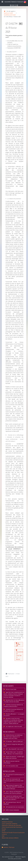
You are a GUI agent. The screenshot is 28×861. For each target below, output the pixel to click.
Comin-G (4, 834)
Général (5, 847)
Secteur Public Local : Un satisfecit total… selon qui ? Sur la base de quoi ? (13, 752)
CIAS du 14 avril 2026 (10, 689)
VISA (3, 836)
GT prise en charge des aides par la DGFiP (13, 745)
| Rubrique (11, 847)
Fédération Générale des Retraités (11, 825)
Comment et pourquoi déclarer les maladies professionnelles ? (13, 705)
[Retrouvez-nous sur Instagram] (17, 5)
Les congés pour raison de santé (13, 726)
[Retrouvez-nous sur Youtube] (15, 5)
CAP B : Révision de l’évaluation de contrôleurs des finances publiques (13, 792)
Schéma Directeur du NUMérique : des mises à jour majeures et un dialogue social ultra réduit (13, 737)
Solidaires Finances (7, 822)
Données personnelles (14, 858)
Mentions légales (20, 857)
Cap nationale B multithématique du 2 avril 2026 (14, 775)
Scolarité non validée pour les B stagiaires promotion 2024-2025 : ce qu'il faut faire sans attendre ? (14, 798)
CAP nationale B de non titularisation (14, 807)
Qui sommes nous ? (8, 857)
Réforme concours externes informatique (11, 762)
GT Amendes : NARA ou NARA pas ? (14, 741)
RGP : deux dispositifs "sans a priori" (14, 749)
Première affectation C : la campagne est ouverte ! (14, 714)
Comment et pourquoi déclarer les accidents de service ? (13, 710)
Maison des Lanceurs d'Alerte (10, 838)
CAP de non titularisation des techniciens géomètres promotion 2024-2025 (14, 781)
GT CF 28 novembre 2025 (11, 766)
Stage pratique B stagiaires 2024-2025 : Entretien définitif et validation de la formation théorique (14, 787)
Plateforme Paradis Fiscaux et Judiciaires (13, 832)
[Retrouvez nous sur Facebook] (11, 5)
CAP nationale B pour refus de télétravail (12, 803)
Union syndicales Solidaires (9, 823)
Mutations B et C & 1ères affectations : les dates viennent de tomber (14, 701)
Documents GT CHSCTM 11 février (19, 654)
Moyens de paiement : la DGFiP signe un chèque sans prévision (14, 757)
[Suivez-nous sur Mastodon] (13, 5)
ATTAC (3, 830)
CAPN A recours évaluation (12, 810)
